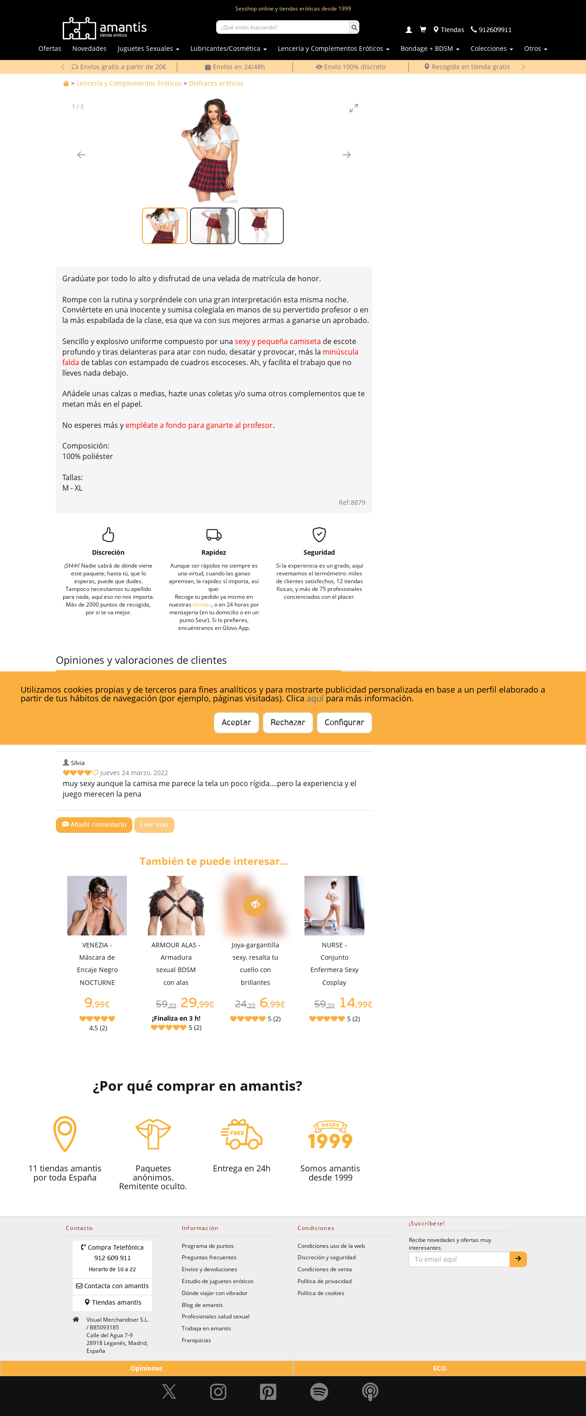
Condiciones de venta (325, 1269)
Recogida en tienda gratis (466, 66)
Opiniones (146, 1368)
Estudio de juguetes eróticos (218, 1281)
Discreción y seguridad (327, 1257)
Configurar (344, 723)
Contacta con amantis (112, 1286)
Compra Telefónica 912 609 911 (112, 1258)
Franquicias (196, 1340)
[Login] (409, 30)
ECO (439, 1368)
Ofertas (49, 48)
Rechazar (288, 723)
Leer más (154, 825)
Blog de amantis (202, 1304)
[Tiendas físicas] (448, 30)
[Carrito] (423, 30)
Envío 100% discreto (350, 66)
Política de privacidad (325, 1281)
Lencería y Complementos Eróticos (129, 83)
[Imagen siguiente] (346, 155)
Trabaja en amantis (206, 1328)
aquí (315, 698)
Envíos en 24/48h (235, 66)
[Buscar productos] (283, 27)
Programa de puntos (208, 1245)
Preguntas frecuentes (209, 1257)
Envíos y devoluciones (209, 1269)
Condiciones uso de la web (331, 1245)
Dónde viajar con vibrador (215, 1292)
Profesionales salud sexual (216, 1316)
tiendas (202, 604)
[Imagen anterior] (81, 155)
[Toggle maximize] (353, 108)
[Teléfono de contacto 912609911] (491, 30)
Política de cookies (321, 1292)
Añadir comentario (94, 824)
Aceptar (236, 723)
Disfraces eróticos (216, 83)
